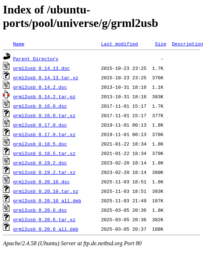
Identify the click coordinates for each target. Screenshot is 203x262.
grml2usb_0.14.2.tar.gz (44, 96)
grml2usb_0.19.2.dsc (40, 162)
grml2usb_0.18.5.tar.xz (44, 153)
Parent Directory (36, 58)
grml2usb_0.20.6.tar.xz (44, 219)
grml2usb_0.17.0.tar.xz (44, 134)
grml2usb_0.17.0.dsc (40, 125)
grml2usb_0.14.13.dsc (41, 68)
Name (18, 43)
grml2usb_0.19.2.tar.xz (44, 172)
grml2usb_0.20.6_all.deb (45, 229)
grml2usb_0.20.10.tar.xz (45, 191)
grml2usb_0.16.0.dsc (40, 106)
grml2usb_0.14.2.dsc (40, 87)
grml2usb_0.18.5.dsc (40, 143)
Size (160, 43)
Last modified (119, 43)
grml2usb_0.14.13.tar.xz (45, 77)
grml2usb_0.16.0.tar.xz (44, 115)
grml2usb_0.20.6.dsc (40, 210)
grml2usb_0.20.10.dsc (41, 181)
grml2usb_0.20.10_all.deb (47, 200)
